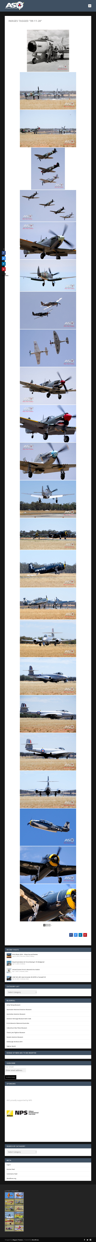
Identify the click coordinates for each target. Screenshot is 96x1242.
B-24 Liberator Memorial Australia (18, 1023)
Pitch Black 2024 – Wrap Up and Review (25, 954)
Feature (28, 956)
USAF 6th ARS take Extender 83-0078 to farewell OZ (29, 977)
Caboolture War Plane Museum (17, 1028)
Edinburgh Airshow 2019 (14, 1042)
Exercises (22, 956)
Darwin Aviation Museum (15, 1037)
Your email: (9, 1067)
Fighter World (11, 1046)
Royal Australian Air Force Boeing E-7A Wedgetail (28, 962)
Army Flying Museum (13, 1005)
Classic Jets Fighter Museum (16, 1032)
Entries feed (11, 1169)
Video (26, 971)
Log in (9, 1165)
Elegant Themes (18, 1240)
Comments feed (12, 1174)
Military (32, 956)
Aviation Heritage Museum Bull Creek (19, 1019)
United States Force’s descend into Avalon (26, 969)
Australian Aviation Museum (16, 1014)
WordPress (35, 1240)
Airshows (22, 964)
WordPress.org (11, 1178)
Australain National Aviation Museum (19, 1009)
